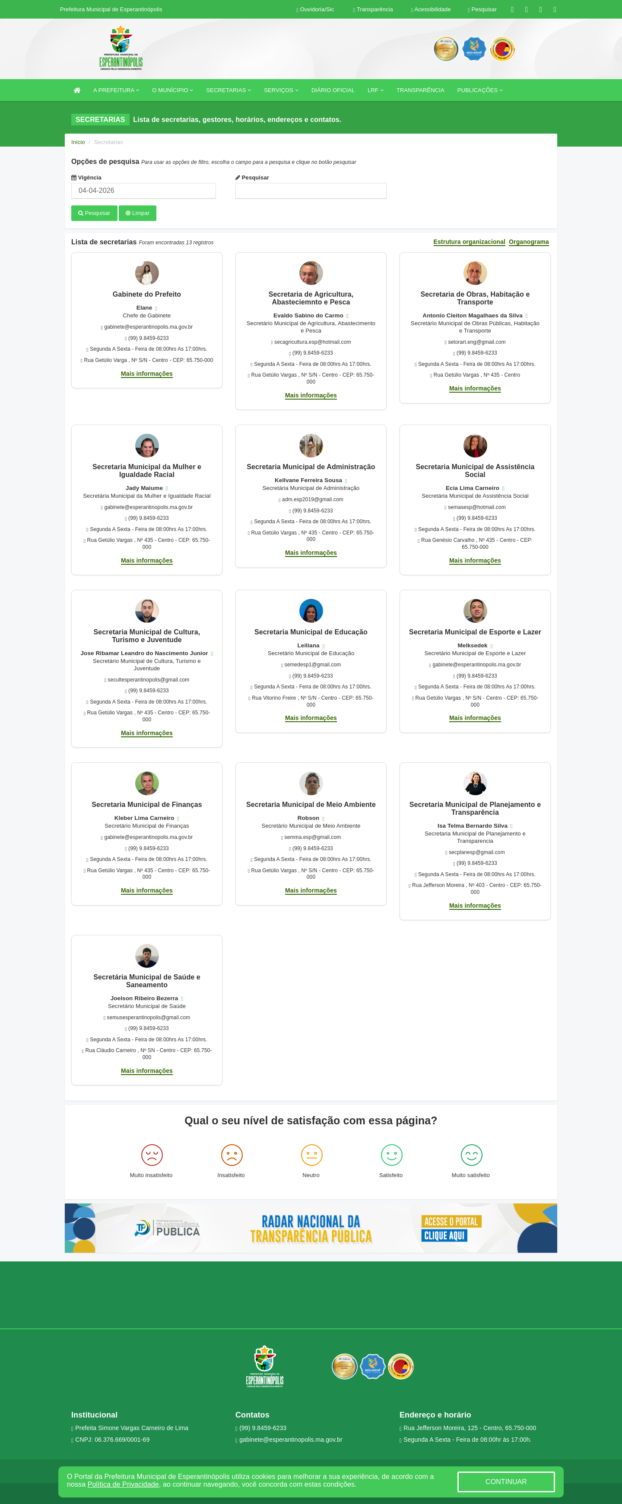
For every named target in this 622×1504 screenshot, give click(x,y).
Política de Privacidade (123, 1484)
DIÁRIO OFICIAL (333, 90)
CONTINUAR (506, 1481)
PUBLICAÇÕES (480, 90)
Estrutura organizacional (470, 241)
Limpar (137, 213)
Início (78, 142)
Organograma (529, 241)
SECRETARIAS (228, 90)
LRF (376, 90)
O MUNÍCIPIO (172, 90)
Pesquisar (252, 177)
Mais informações (147, 372)
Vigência (86, 177)
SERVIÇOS (281, 90)
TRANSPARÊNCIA (420, 90)
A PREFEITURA (116, 90)
